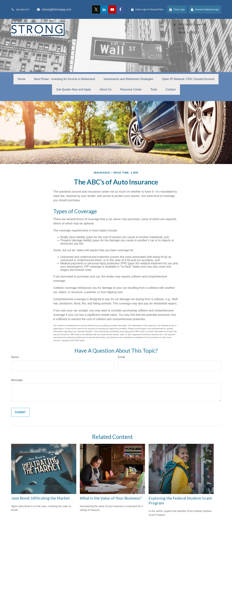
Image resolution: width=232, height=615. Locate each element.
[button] (21, 79)
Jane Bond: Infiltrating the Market (40, 498)
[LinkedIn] (104, 9)
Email (121, 357)
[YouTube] (112, 9)
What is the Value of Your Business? (111, 498)
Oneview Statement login (205, 9)
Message (17, 380)
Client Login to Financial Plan (147, 9)
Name (15, 357)
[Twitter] (96, 9)
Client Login (177, 9)
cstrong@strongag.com (54, 9)
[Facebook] (120, 9)
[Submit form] (20, 412)
